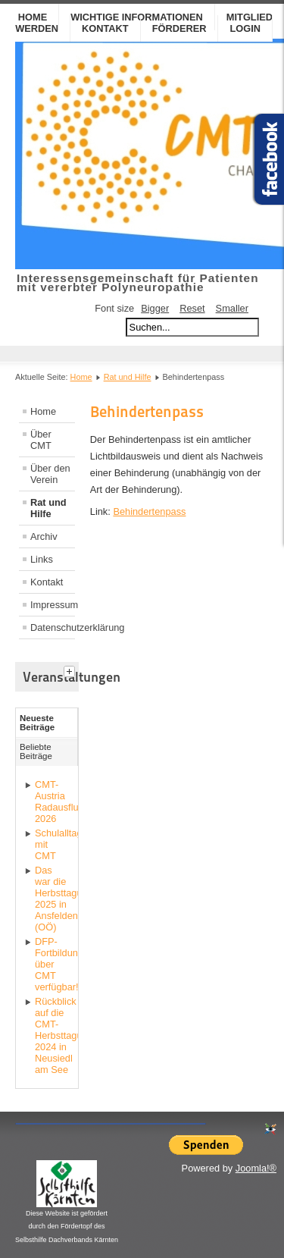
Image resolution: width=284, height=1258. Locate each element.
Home (81, 376)
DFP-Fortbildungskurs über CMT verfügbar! (52, 964)
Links (41, 559)
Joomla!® (256, 1168)
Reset (191, 308)
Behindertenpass (149, 511)
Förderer (179, 28)
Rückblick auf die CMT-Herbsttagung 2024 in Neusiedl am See (52, 1035)
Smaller (232, 308)
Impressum (52, 604)
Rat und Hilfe (127, 376)
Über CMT (40, 439)
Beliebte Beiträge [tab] (36, 751)
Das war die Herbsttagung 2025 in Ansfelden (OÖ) (52, 898)
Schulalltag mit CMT (52, 844)
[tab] (71, 669)
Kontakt (105, 28)
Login (245, 28)
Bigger (155, 308)
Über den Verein (50, 474)
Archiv (44, 536)
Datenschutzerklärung (52, 627)
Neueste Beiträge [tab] (37, 723)
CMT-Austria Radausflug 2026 (52, 801)
